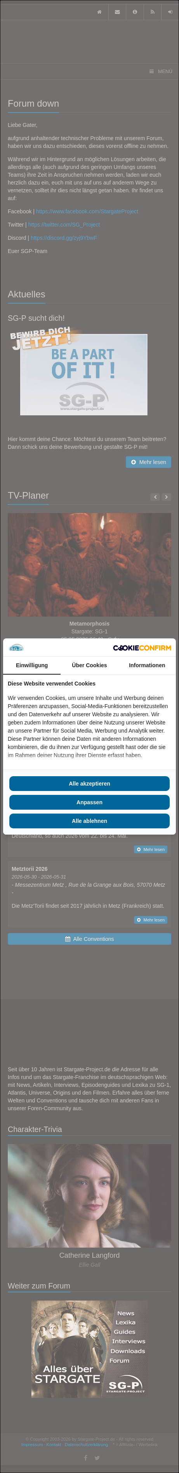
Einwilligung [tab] (32, 665)
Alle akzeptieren (89, 783)
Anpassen (89, 802)
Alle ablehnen (89, 821)
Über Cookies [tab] (89, 665)
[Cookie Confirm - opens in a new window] (142, 647)
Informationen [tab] (147, 665)
